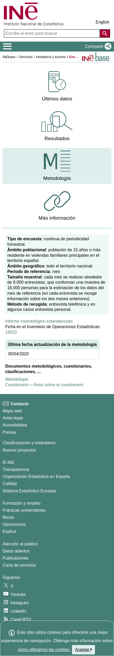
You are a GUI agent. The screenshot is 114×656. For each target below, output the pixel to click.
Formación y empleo (21, 503)
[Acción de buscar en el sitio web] (105, 33)
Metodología (16, 379)
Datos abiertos (16, 551)
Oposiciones (14, 524)
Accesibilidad (15, 425)
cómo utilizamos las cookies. (44, 649)
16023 (11, 332)
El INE (8, 462)
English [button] (102, 22)
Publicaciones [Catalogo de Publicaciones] (15, 558)
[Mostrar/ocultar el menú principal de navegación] (7, 46)
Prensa (9, 432)
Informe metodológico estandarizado (39, 321)
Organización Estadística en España (36, 476)
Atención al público (20, 544)
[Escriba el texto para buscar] (52, 33)
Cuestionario (17, 385)
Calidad (10, 483)
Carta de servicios (19, 565)
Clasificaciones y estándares (29, 443)
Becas (8, 517)
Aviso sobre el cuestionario (58, 385)
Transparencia (16, 469)
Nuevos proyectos (19, 450)
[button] (97, 46)
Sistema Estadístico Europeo (29, 491)
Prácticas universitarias (24, 510)
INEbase (9, 57)
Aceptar (83, 649)
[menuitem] (57, 86)
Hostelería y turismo (51, 57)
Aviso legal (13, 418)
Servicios (26, 57)
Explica (9, 531)
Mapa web (12, 411)
